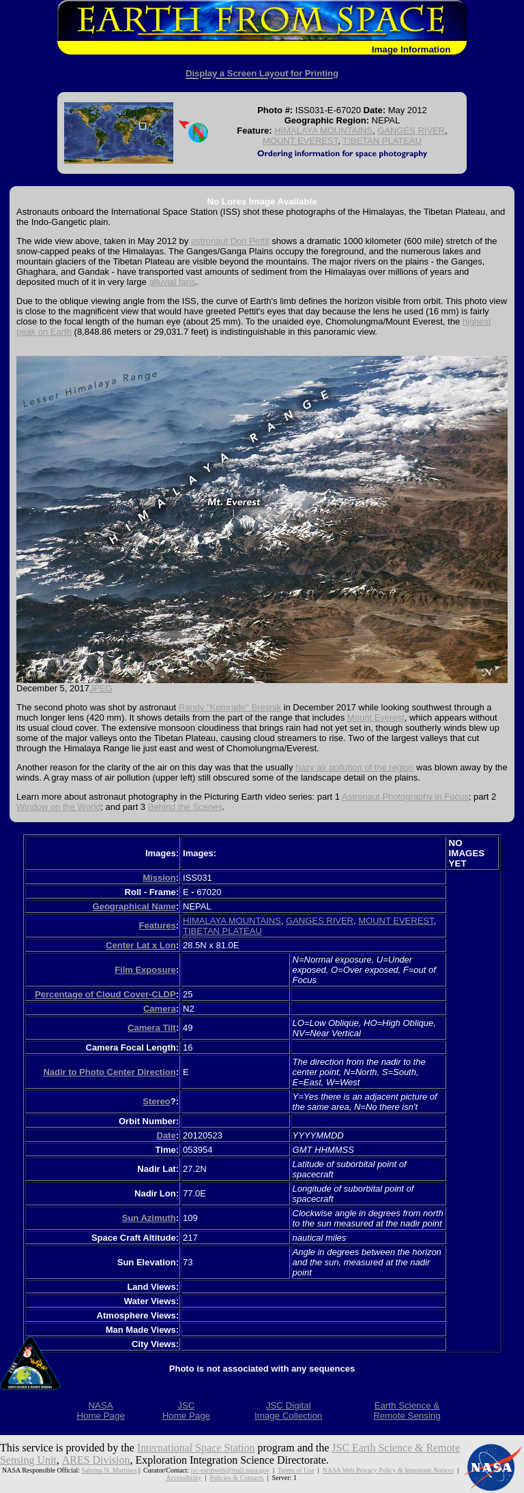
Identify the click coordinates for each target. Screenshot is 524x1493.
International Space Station (196, 1447)
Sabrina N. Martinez (109, 1470)
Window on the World (58, 807)
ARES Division (95, 1460)
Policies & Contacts (236, 1477)
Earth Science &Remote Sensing (407, 1410)
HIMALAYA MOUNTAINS (323, 130)
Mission (159, 878)
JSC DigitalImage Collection (288, 1410)
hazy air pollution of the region (354, 767)
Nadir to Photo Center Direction (109, 1072)
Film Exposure (145, 970)
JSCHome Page (186, 1410)
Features (157, 925)
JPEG (101, 688)
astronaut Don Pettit (230, 241)
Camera (159, 1009)
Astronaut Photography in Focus (405, 796)
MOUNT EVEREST (300, 141)
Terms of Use (296, 1470)
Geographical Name (134, 906)
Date (166, 1135)
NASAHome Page (100, 1410)
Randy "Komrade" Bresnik (230, 707)
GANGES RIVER (411, 130)
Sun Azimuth (149, 1218)
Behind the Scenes (185, 807)
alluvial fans (172, 282)
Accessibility (183, 1477)
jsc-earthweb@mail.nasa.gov (230, 1470)
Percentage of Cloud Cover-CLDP (105, 994)
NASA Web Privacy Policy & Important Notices (388, 1470)
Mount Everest (376, 717)
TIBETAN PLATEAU (382, 141)
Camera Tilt (152, 1028)
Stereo (156, 1101)
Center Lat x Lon (141, 945)
